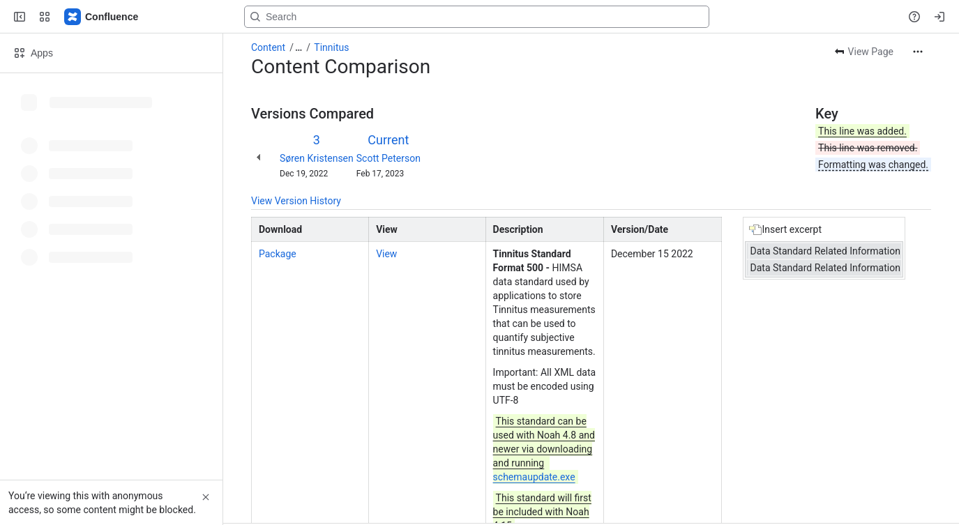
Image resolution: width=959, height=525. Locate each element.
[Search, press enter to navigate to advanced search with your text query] (476, 17)
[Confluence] (101, 17)
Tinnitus (331, 47)
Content (268, 47)
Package (277, 253)
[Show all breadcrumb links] (298, 47)
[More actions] (918, 51)
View (386, 253)
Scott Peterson (388, 158)
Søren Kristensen (317, 158)
